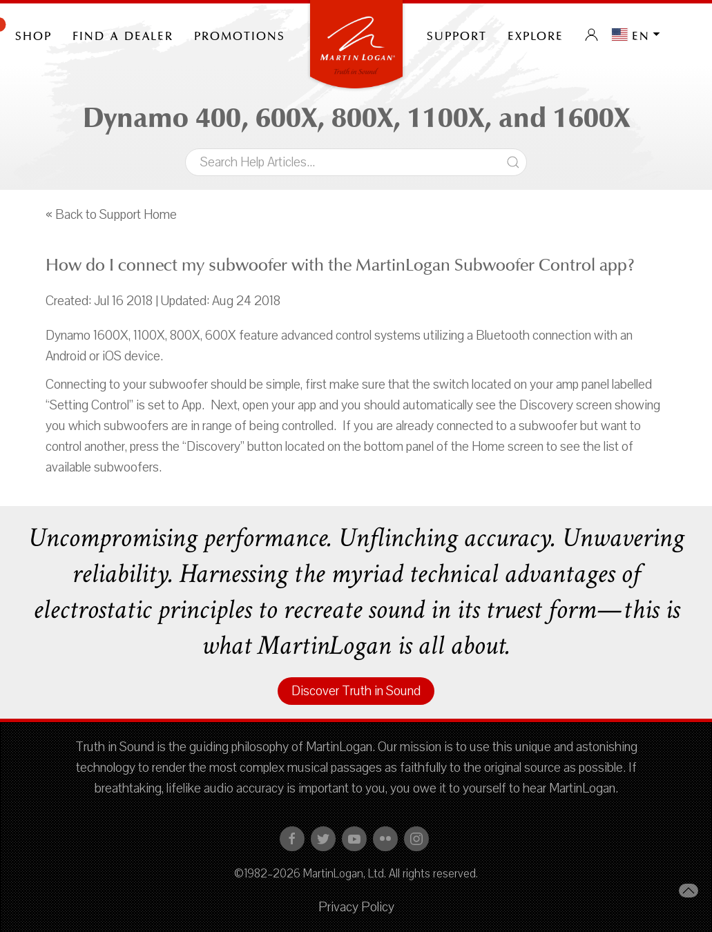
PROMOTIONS (239, 34)
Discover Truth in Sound (356, 691)
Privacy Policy (356, 907)
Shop (33, 34)
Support (457, 34)
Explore (536, 34)
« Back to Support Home (111, 215)
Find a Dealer (123, 34)
